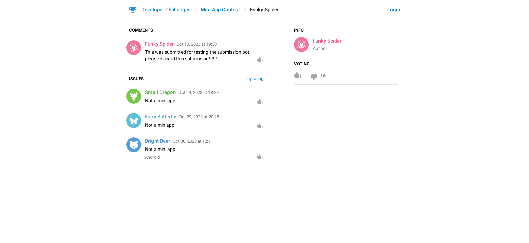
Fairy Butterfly (160, 117)
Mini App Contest (220, 10)
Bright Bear (157, 141)
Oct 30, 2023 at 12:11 (193, 141)
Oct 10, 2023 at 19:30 (196, 44)
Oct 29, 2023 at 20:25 (199, 116)
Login (393, 10)
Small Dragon (160, 92)
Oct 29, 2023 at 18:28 (198, 92)
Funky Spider (327, 41)
